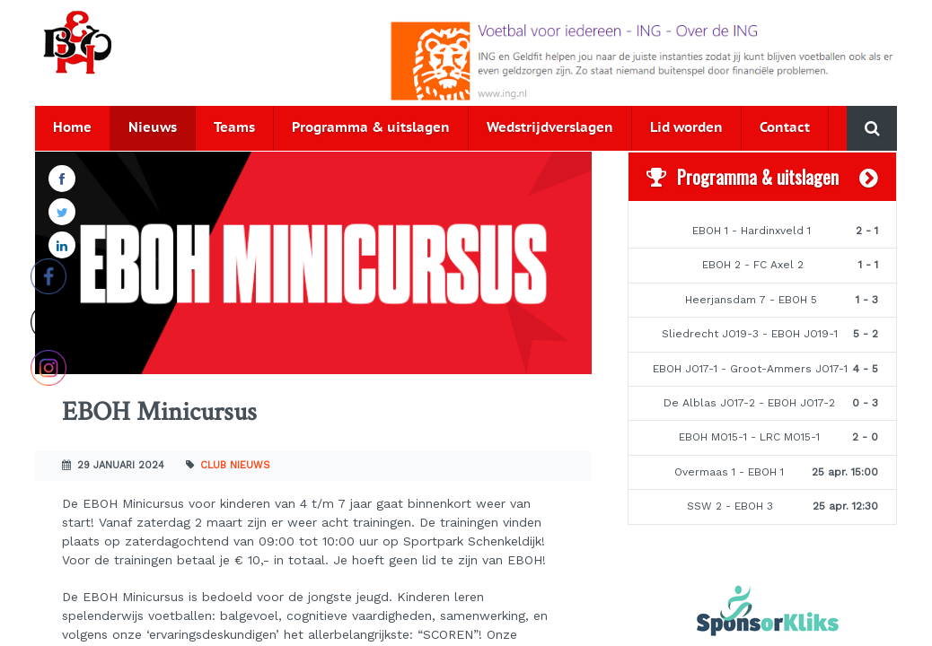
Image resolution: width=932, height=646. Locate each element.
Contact (785, 127)
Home (72, 127)
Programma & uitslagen (371, 127)
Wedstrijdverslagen (550, 127)
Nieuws (152, 127)
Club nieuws (235, 465)
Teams (234, 127)
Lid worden (686, 127)
